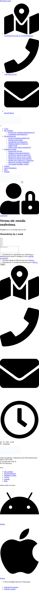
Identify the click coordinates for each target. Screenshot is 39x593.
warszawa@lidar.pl (6, 399)
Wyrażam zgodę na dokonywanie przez (18, 261)
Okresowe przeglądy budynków (19, 162)
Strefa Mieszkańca (10, 168)
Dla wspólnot (8, 131)
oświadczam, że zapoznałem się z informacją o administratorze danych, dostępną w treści (17, 257)
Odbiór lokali (12, 145)
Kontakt (7, 172)
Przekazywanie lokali (15, 140)
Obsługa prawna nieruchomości (18, 153)
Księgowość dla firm (15, 151)
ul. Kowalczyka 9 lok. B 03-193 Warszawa (8, 305)
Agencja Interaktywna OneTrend (24, 584)
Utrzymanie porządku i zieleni (18, 164)
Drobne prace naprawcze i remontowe (21, 160)
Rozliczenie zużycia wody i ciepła (19, 157)
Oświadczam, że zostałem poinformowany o (20, 263)
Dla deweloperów (10, 136)
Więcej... (32, 261)
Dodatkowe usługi (10, 149)
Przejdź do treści (5, 1)
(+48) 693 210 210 (6, 352)
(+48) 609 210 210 (6, 351)
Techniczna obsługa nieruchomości (20, 158)
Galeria (6, 166)
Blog (5, 170)
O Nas (6, 129)
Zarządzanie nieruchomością (17, 134)
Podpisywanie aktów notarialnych (19, 147)
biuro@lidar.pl (5, 397)
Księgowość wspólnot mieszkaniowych (21, 132)
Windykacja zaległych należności (19, 155)
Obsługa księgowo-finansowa (18, 144)
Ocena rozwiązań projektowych (18, 138)
